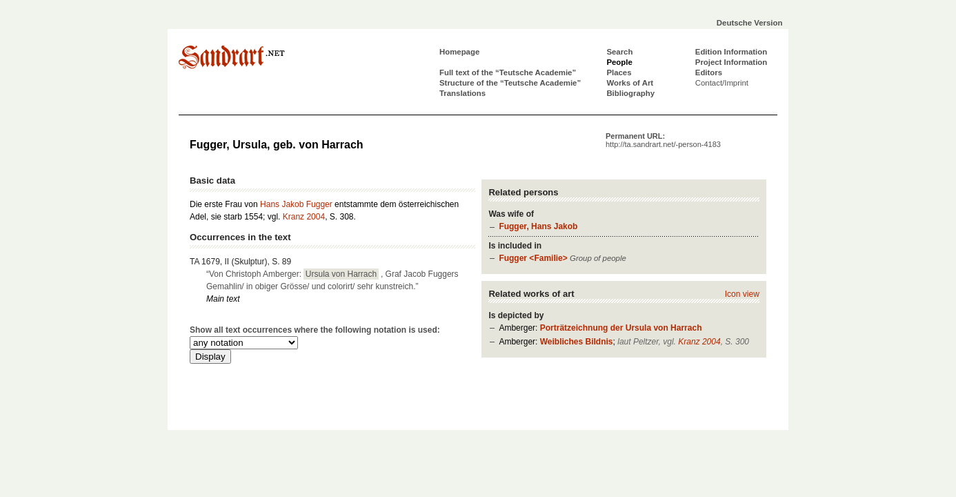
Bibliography (630, 93)
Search (619, 52)
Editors (708, 72)
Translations (462, 93)
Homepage (459, 52)
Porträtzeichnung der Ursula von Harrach (621, 328)
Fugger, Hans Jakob (538, 226)
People (619, 62)
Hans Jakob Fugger (296, 204)
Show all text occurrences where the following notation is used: (315, 330)
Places (618, 72)
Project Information (731, 62)
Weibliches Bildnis (576, 342)
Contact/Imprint (721, 83)
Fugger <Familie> (533, 258)
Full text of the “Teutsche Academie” (507, 72)
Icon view (742, 294)
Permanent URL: (663, 140)
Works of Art (629, 83)
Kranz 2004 (699, 342)
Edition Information (731, 52)
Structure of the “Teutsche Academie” (510, 83)
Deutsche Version (750, 23)
